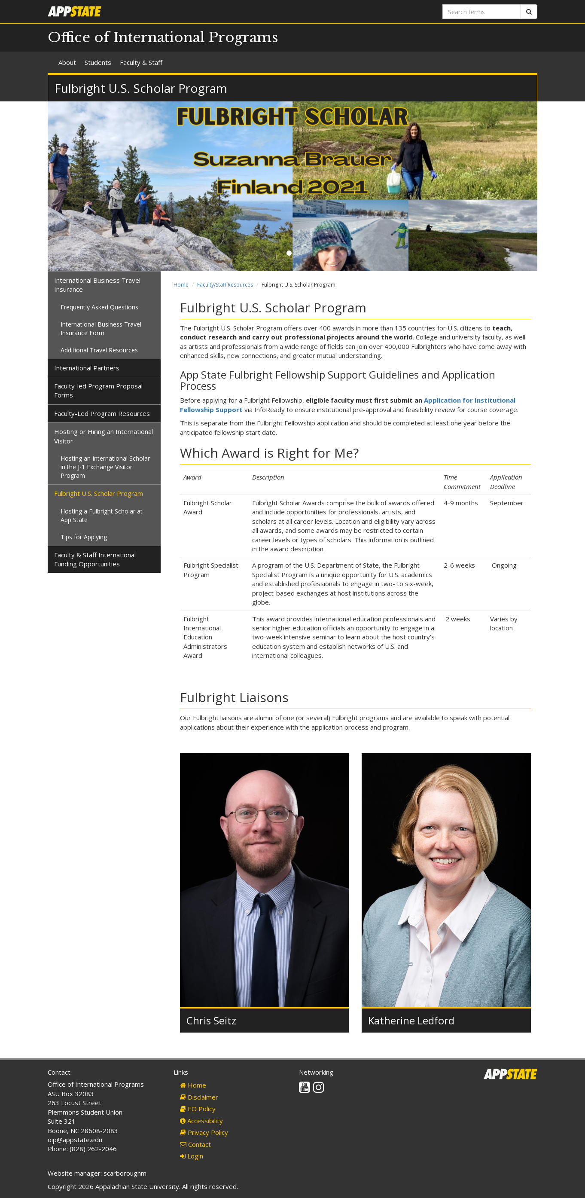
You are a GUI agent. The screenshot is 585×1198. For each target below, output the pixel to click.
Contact (195, 1144)
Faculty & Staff (141, 62)
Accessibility (201, 1120)
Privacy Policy (204, 1132)
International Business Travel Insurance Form (101, 328)
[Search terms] (481, 11)
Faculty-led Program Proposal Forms (98, 390)
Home (181, 284)
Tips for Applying (84, 537)
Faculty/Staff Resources (225, 284)
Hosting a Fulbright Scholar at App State (102, 515)
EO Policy (198, 1108)
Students (98, 62)
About (67, 62)
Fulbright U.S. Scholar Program (98, 493)
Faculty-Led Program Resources (102, 413)
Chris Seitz (211, 1020)
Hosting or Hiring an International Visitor (103, 436)
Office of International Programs (163, 37)
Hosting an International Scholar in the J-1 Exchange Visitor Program (105, 467)
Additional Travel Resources (99, 350)
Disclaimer (199, 1097)
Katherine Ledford (411, 1020)
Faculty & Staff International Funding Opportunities (95, 559)
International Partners (86, 368)
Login (191, 1156)
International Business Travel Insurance (97, 284)
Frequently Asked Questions (99, 307)
